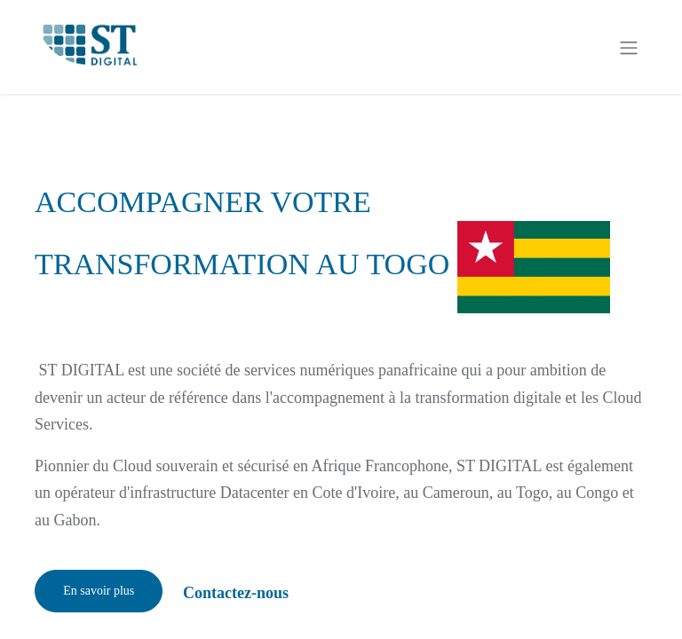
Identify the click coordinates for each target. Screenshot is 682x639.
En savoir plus (98, 590)
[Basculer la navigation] (628, 47)
